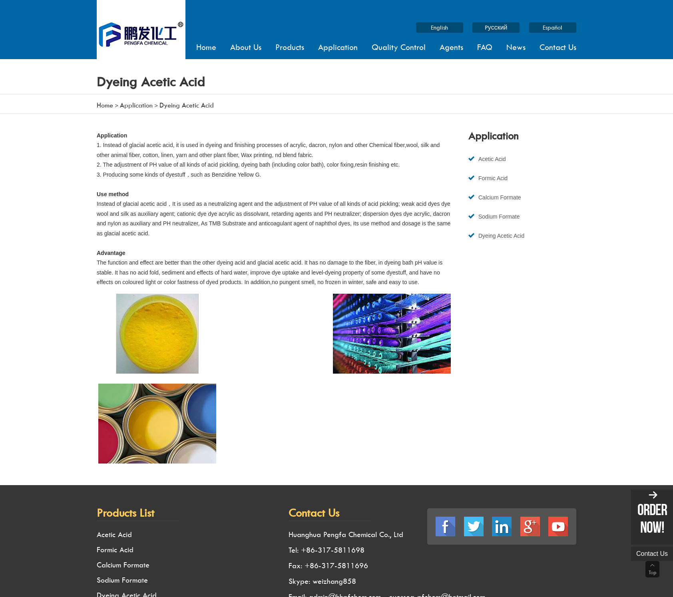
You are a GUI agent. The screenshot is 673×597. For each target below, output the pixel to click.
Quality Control (399, 47)
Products (289, 47)
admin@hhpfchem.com (345, 502)
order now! (652, 518)
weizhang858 (334, 487)
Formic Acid (493, 178)
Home (206, 47)
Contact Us (558, 47)
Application (338, 47)
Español (553, 27)
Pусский (496, 27)
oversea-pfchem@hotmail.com (437, 502)
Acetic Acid (492, 159)
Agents (451, 47)
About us (245, 47)
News (516, 47)
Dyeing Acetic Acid (501, 236)
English (439, 27)
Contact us (652, 553)
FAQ (484, 47)
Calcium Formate (499, 198)
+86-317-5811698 (332, 456)
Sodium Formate (499, 217)
